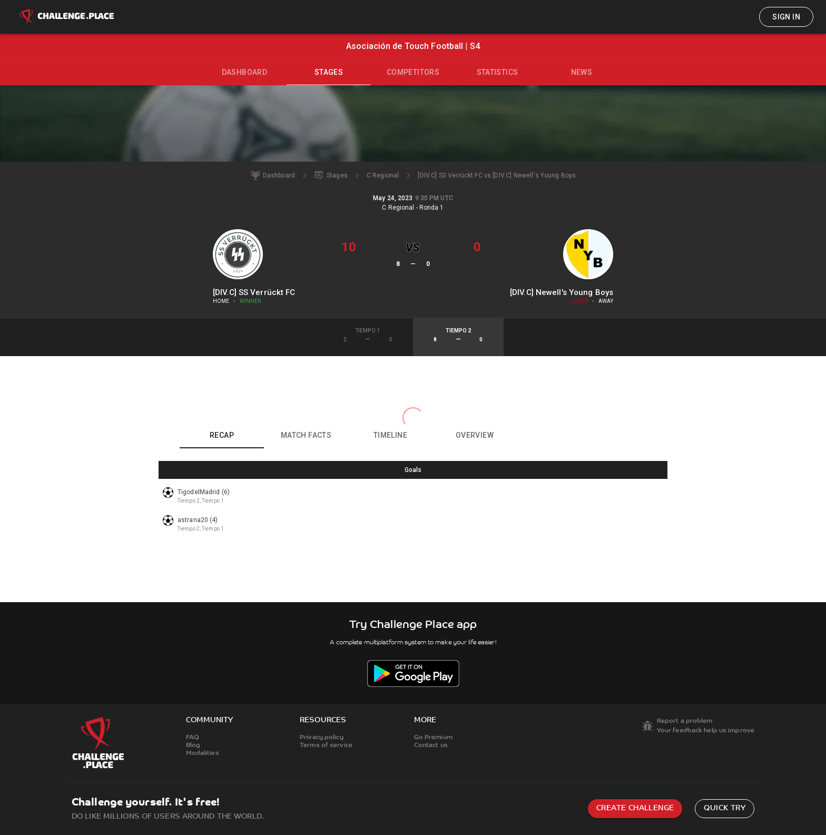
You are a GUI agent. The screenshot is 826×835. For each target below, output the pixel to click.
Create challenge (635, 808)
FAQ (192, 737)
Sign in (786, 17)
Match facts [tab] (306, 435)
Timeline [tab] (390, 435)
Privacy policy (321, 737)
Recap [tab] (222, 435)
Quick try (724, 808)
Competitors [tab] (413, 72)
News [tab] (582, 72)
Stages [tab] (328, 72)
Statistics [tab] (497, 72)
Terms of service (326, 745)
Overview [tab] (475, 435)
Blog (193, 745)
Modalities (202, 753)
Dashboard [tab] (245, 72)
